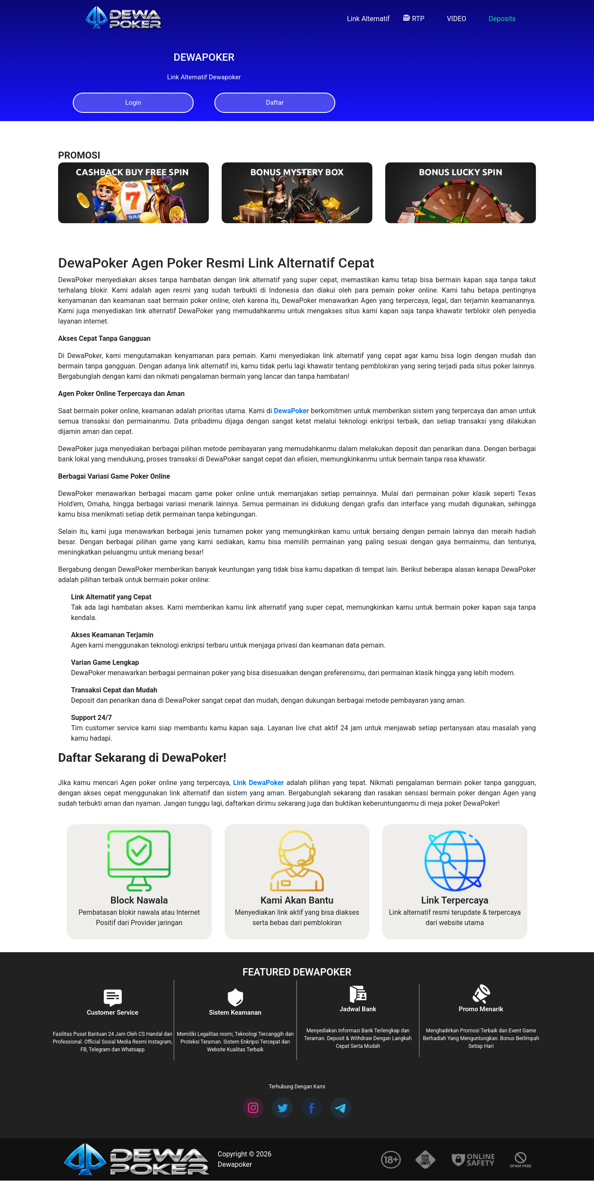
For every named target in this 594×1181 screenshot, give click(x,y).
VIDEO (452, 18)
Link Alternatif (364, 18)
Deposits (498, 18)
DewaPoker (291, 411)
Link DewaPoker (258, 783)
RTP (413, 18)
